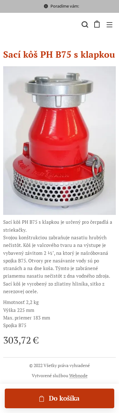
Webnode (78, 375)
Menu (109, 24)
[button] (84, 24)
